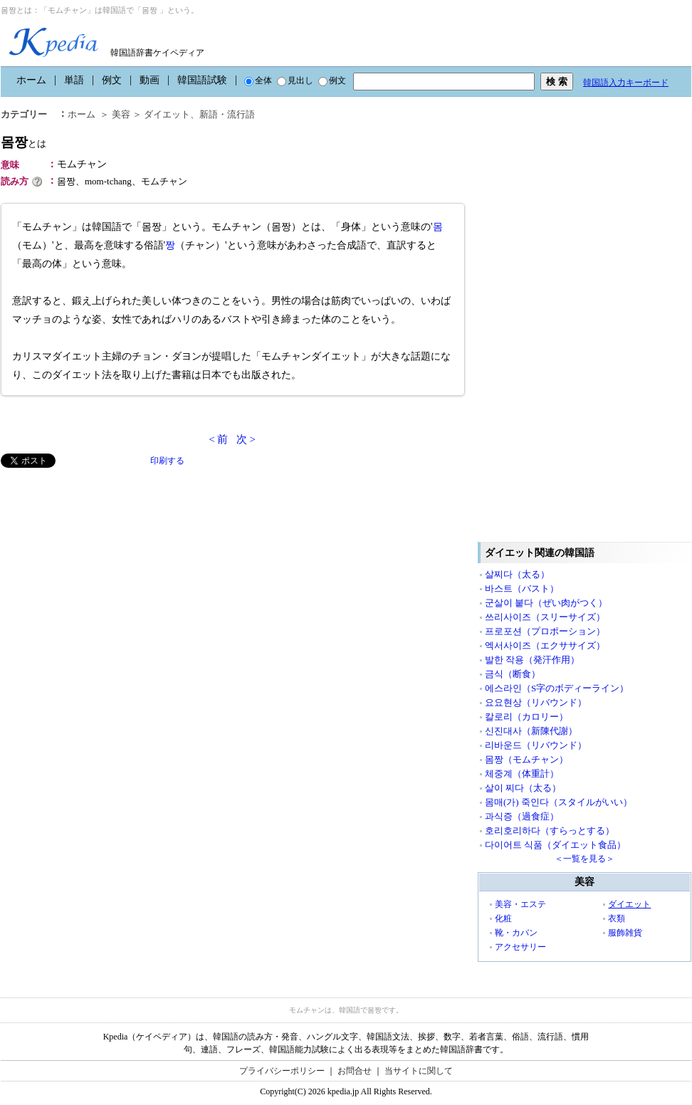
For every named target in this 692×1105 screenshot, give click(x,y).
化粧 (503, 918)
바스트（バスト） (522, 588)
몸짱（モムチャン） (526, 759)
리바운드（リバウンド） (536, 745)
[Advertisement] (107, 567)
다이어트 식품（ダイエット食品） (555, 844)
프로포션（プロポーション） (545, 631)
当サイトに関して (418, 1071)
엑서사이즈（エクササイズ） (545, 645)
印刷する (167, 461)
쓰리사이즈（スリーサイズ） (545, 617)
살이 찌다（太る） (523, 787)
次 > (246, 439)
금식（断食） (512, 674)
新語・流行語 (227, 114)
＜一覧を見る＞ (584, 859)
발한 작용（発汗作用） (532, 659)
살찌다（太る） (517, 574)
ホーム (31, 80)
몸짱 (23, 142)
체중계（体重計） (522, 773)
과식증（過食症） (522, 816)
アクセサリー (520, 947)
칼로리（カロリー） (526, 716)
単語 (74, 80)
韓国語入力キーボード (626, 83)
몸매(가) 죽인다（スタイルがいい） (558, 802)
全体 (258, 80)
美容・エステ (520, 904)
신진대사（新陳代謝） (531, 731)
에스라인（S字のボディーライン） (557, 688)
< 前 (218, 439)
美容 (121, 114)
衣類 (616, 918)
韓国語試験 (202, 80)
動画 (149, 80)
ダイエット (167, 114)
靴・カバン (516, 933)
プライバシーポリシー (282, 1071)
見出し (295, 80)
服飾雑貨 (625, 933)
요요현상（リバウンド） (536, 702)
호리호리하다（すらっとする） (549, 830)
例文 (112, 80)
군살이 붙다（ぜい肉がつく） (546, 602)
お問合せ (354, 1071)
